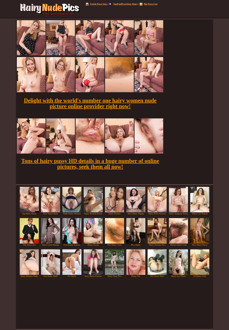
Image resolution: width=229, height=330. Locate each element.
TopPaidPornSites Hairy (123, 4)
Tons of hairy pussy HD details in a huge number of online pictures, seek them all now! (90, 164)
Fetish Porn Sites (96, 4)
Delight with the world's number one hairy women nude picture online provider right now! (90, 103)
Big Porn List (149, 4)
